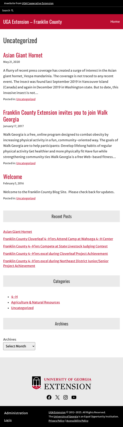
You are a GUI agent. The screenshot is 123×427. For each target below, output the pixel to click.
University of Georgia (66, 416)
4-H (14, 297)
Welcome (12, 176)
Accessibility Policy (77, 420)
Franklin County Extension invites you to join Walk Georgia (55, 115)
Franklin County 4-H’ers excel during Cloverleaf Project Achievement (55, 254)
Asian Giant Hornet (23, 54)
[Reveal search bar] (8, 10)
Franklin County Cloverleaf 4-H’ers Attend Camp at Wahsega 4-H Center (58, 239)
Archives (9, 339)
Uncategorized (25, 99)
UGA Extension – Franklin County (32, 21)
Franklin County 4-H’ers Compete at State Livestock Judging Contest (55, 246)
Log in (8, 420)
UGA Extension (57, 412)
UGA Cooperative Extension (38, 3)
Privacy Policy (56, 420)
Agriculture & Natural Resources (35, 302)
